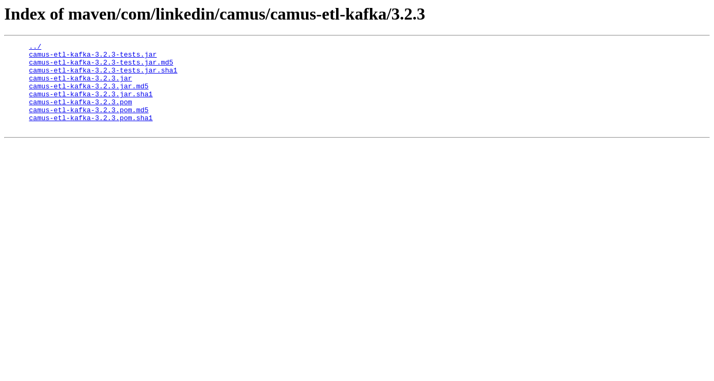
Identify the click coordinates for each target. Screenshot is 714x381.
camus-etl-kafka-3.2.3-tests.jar (93, 57)
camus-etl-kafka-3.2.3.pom (80, 114)
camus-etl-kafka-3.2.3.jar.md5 (89, 95)
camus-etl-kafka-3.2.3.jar (80, 85)
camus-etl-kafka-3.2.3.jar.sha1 (91, 105)
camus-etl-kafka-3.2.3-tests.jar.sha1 (103, 76)
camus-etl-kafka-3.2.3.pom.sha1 (91, 133)
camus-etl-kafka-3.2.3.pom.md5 (89, 124)
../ (35, 47)
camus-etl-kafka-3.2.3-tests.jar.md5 (101, 66)
